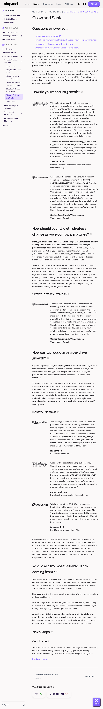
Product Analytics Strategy (13, 107)
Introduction (11, 66)
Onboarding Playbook (13, 113)
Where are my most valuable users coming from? (57, 48)
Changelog (48, 4)
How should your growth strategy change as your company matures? (66, 40)
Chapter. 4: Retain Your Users (13, 90)
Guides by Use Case (12, 32)
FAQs (58, 4)
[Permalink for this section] (67, 28)
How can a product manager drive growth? (54, 44)
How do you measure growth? (48, 36)
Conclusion (10, 102)
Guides (36, 4)
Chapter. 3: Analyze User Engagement (13, 84)
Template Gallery (9, 53)
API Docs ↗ (69, 4)
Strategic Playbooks (12, 56)
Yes (38, 694)
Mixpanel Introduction (11, 15)
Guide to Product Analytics (13, 61)
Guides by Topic (12, 39)
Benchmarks (7, 49)
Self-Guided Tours (9, 19)
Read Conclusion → (40, 659)
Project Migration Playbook (11, 119)
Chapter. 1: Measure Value (13, 71)
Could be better (59, 694)
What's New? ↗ (8, 23)
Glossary (6, 125)
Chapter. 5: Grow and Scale (12, 96)
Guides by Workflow (12, 36)
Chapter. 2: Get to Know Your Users (13, 77)
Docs (27, 4)
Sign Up (94, 4)
